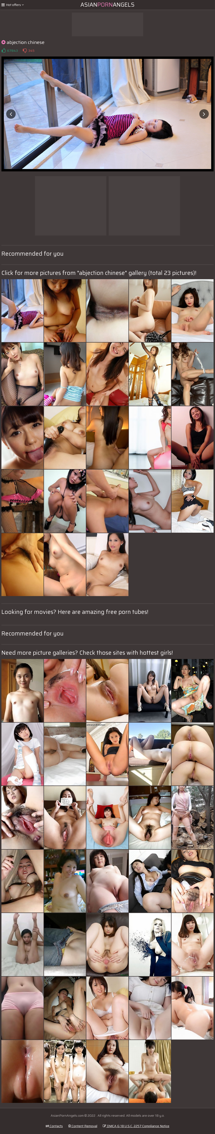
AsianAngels (107, 4)
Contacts (54, 1126)
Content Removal (82, 1126)
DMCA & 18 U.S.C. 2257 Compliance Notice (136, 1126)
